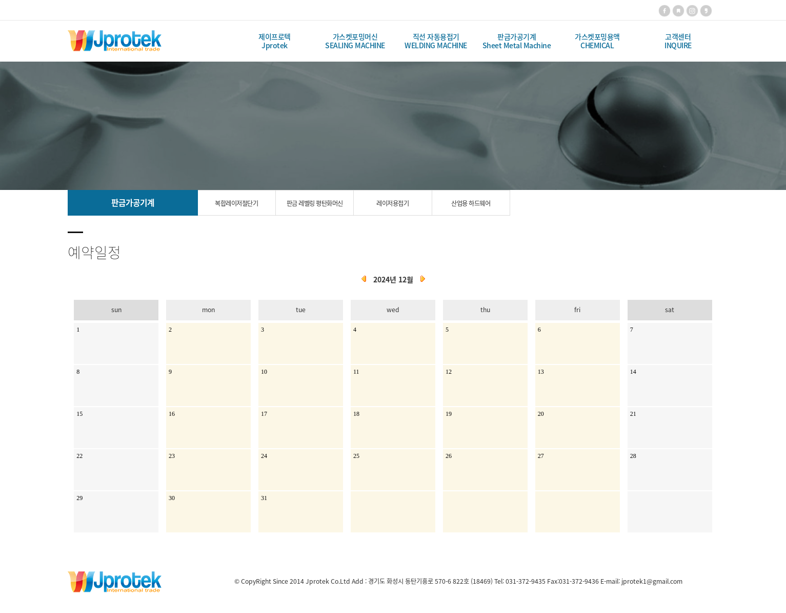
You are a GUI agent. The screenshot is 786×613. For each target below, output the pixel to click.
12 (449, 371)
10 (264, 371)
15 (79, 413)
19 (449, 413)
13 (541, 371)
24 (264, 455)
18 (356, 413)
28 (633, 455)
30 (172, 498)
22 (79, 455)
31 (264, 498)
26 (449, 455)
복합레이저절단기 (236, 203)
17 (264, 413)
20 (541, 413)
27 (541, 455)
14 (633, 371)
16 (172, 413)
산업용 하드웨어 (470, 203)
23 (172, 455)
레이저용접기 (392, 203)
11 (356, 371)
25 (356, 455)
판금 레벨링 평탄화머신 (315, 203)
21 (633, 413)
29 (79, 498)
